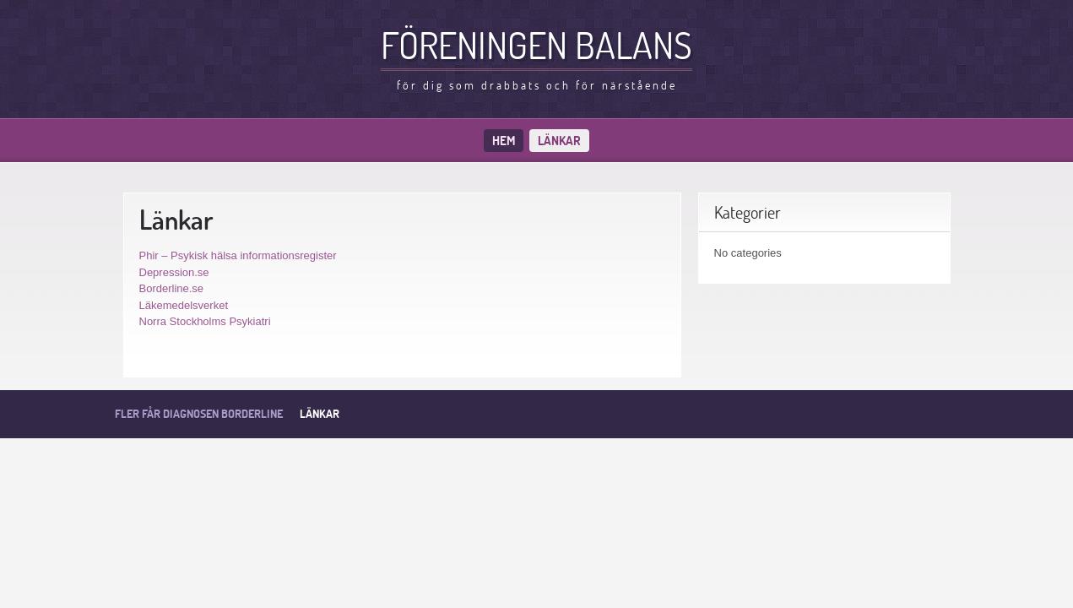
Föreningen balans (536, 44)
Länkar (559, 141)
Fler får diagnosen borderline (199, 413)
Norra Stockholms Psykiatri (205, 321)
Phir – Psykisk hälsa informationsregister (238, 255)
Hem (503, 141)
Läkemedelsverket (184, 305)
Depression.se (174, 272)
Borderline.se (171, 288)
